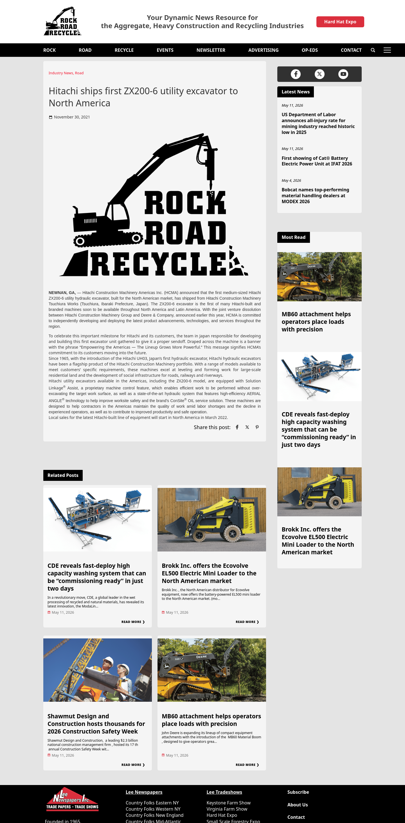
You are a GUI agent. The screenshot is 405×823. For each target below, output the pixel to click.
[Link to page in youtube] (343, 74)
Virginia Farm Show (226, 809)
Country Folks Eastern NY (152, 803)
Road (85, 50)
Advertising (263, 50)
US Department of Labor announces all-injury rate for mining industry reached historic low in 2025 (318, 123)
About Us (297, 805)
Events (165, 50)
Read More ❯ (133, 622)
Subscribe (298, 792)
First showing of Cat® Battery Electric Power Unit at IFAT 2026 (317, 161)
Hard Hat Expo (340, 22)
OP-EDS (310, 50)
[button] (373, 50)
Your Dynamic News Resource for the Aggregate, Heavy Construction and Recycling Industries (202, 22)
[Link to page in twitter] (247, 427)
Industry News (61, 72)
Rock (49, 50)
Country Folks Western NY (153, 809)
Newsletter (211, 50)
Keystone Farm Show (228, 803)
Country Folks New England (155, 815)
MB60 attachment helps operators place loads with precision (211, 720)
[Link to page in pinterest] (257, 427)
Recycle (124, 50)
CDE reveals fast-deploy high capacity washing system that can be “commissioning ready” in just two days (97, 577)
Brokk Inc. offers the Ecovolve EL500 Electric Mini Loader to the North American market (209, 573)
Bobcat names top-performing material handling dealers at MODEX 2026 (315, 196)
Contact (351, 50)
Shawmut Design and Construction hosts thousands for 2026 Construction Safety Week (96, 723)
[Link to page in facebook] (237, 427)
